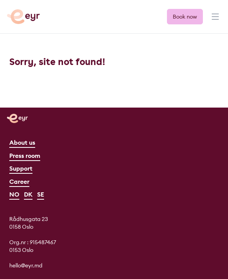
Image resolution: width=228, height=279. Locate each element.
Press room (24, 155)
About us (22, 142)
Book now (185, 16)
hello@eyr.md (26, 265)
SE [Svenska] (40, 194)
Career (19, 181)
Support (20, 168)
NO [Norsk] (14, 194)
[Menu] (214, 20)
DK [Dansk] (28, 194)
